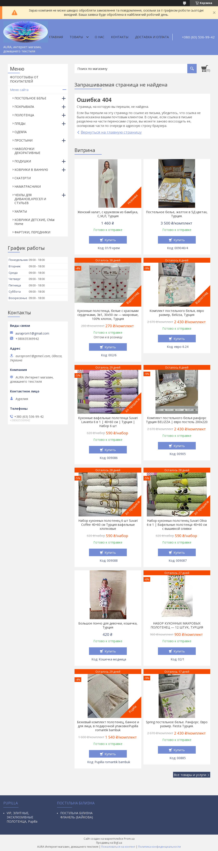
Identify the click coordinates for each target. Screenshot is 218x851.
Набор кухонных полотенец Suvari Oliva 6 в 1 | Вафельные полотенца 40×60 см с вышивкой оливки (177, 525)
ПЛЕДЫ (19, 123)
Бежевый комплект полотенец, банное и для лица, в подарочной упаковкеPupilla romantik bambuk (108, 726)
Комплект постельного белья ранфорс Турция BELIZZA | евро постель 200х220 (177, 420)
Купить (110, 240)
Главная (56, 37)
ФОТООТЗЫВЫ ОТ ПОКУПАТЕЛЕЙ (24, 79)
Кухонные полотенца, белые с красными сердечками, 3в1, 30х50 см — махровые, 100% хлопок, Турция (108, 315)
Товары (76, 37)
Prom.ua (129, 839)
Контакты (119, 37)
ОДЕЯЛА (20, 132)
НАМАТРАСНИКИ (27, 186)
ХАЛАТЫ (20, 211)
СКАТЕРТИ (22, 178)
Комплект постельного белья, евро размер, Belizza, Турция (176, 313)
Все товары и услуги (190, 774)
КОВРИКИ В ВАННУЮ (31, 169)
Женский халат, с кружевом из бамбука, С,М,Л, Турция (108, 214)
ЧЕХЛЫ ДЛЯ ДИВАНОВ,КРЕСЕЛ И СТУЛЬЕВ (30, 199)
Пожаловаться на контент (118, 847)
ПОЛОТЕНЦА (24, 115)
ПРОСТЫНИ (23, 140)
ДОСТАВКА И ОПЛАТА (152, 37)
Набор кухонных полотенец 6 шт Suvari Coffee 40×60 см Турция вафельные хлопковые (108, 525)
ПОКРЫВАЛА (24, 106)
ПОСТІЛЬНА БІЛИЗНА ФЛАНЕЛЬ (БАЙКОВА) (76, 815)
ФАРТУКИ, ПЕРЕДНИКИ (32, 232)
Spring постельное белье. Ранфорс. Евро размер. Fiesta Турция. (177, 724)
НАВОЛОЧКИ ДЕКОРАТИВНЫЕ (27, 151)
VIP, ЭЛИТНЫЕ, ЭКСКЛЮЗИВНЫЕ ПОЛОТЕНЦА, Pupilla (22, 817)
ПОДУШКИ (22, 161)
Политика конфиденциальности (159, 847)
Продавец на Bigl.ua (109, 843)
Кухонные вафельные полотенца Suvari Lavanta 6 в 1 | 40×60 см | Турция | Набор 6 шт (108, 422)
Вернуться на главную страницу (111, 132)
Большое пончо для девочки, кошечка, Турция (107, 625)
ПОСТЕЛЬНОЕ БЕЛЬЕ (30, 98)
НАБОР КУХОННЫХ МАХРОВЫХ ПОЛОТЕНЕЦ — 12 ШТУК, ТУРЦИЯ (177, 625)
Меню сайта (19, 90)
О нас (99, 37)
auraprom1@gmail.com (32, 333)
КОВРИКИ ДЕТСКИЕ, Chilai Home (34, 222)
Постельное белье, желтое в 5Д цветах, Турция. (177, 214)
